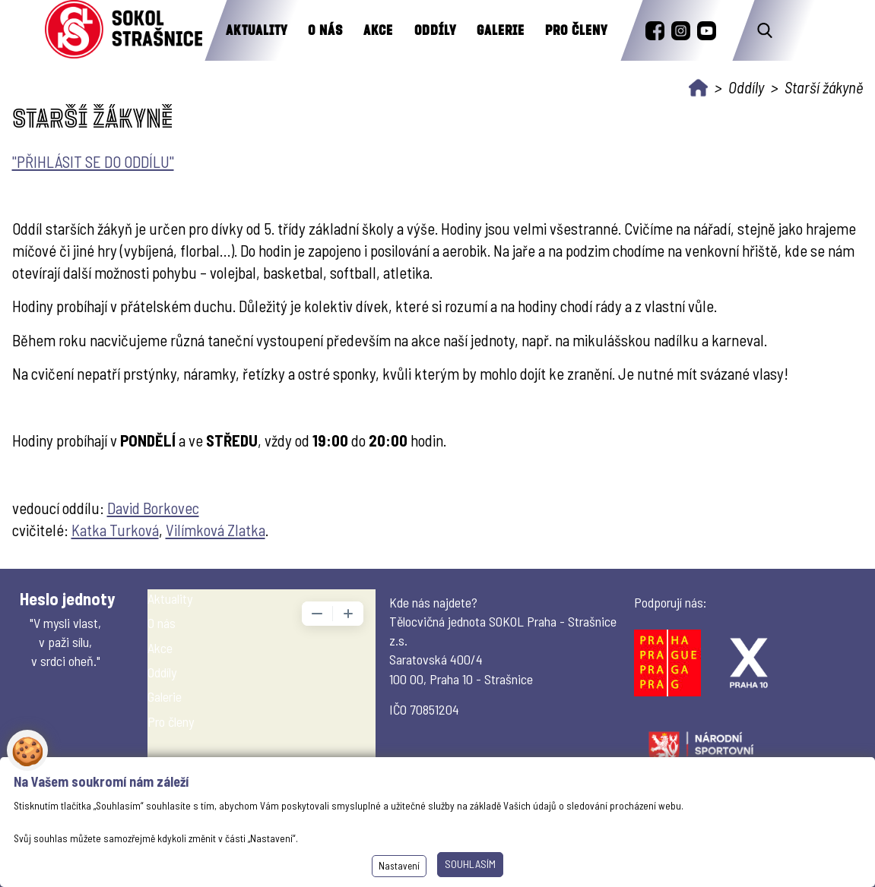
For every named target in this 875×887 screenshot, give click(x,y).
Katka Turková (115, 529)
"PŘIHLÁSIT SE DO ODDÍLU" (93, 161)
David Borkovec (153, 507)
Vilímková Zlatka (215, 529)
